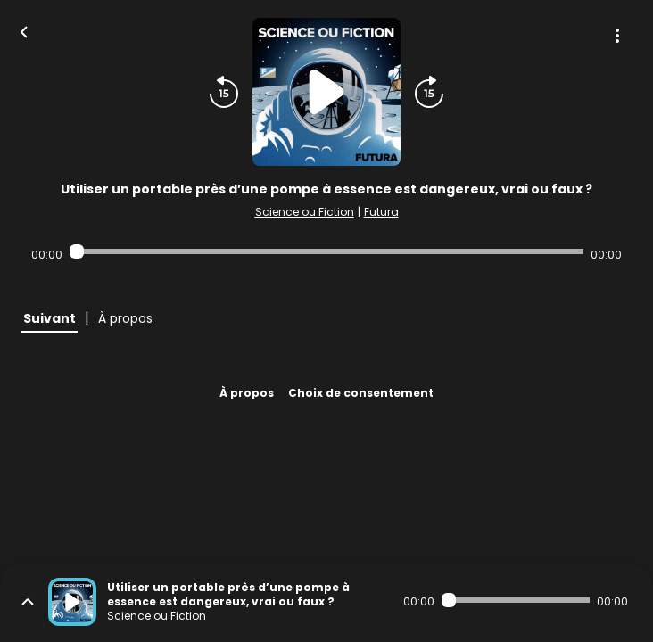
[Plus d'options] (617, 36)
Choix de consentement (361, 392)
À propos (246, 392)
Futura (381, 211)
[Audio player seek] (326, 251)
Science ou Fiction (304, 211)
